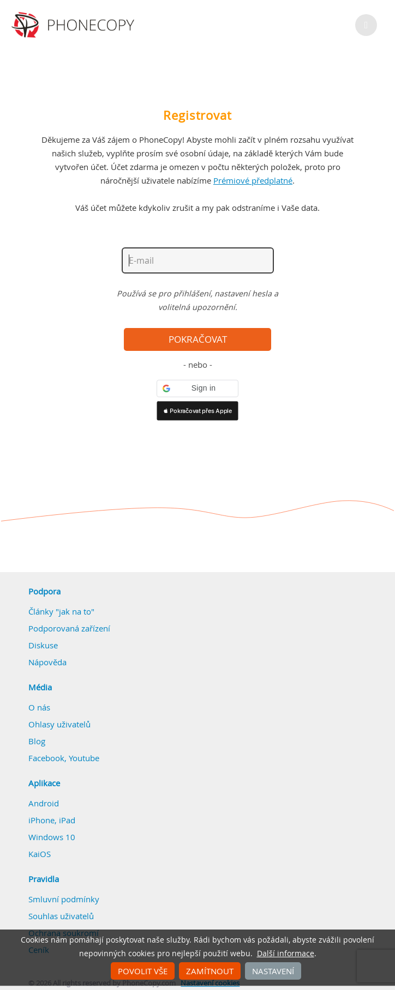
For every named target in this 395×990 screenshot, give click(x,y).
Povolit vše (142, 970)
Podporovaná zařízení (69, 628)
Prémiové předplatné (252, 180)
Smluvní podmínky (63, 899)
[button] (197, 388)
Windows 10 (51, 836)
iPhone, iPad (51, 820)
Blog (36, 741)
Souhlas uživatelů (61, 915)
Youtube (84, 757)
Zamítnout (210, 970)
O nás (39, 707)
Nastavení (273, 970)
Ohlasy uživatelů (59, 724)
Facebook (46, 757)
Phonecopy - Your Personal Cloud (74, 25)
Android (43, 803)
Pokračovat (198, 339)
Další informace (285, 953)
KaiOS (39, 853)
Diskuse (43, 645)
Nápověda (47, 662)
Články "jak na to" (61, 611)
